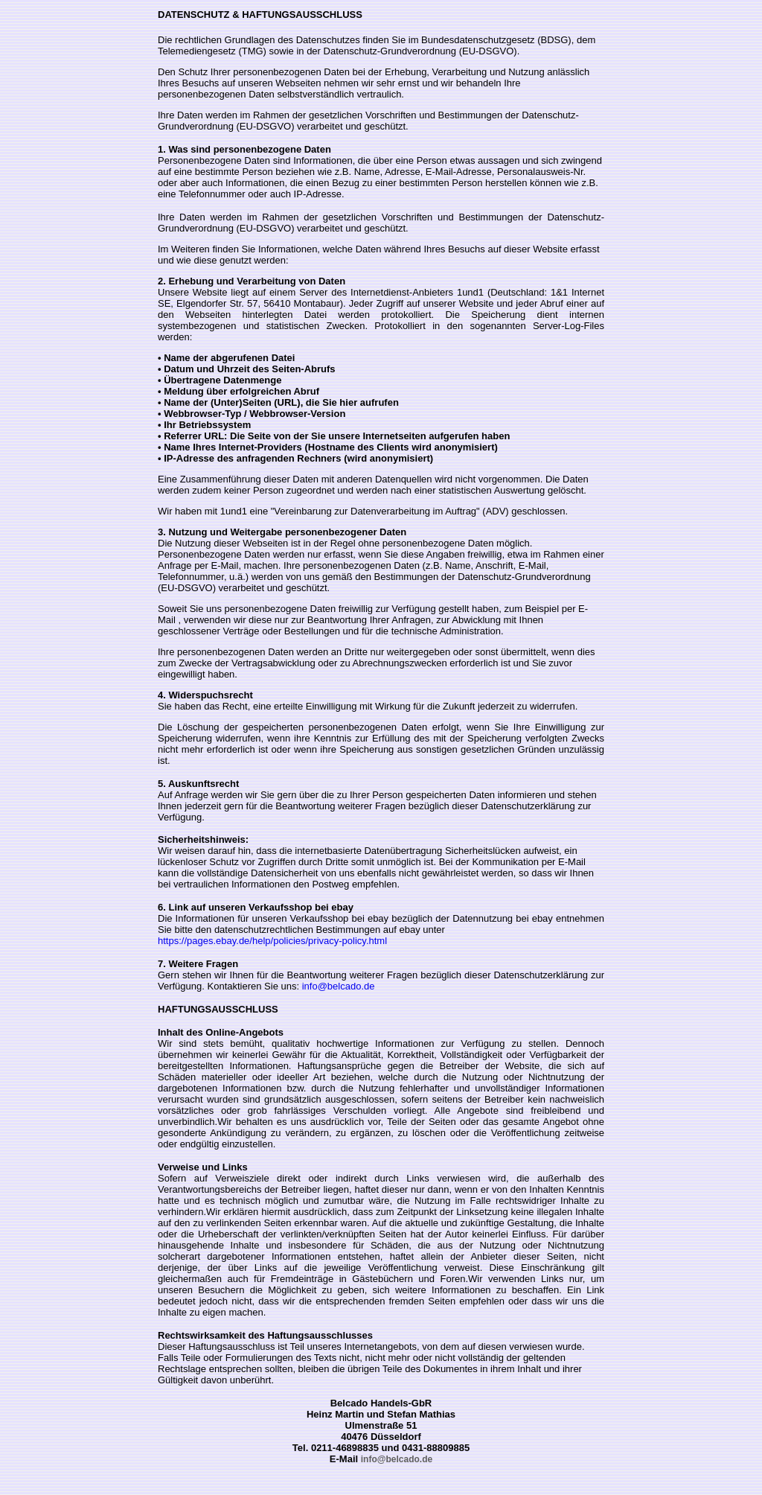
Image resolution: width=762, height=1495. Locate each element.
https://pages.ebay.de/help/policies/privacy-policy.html (272, 940)
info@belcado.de (336, 986)
